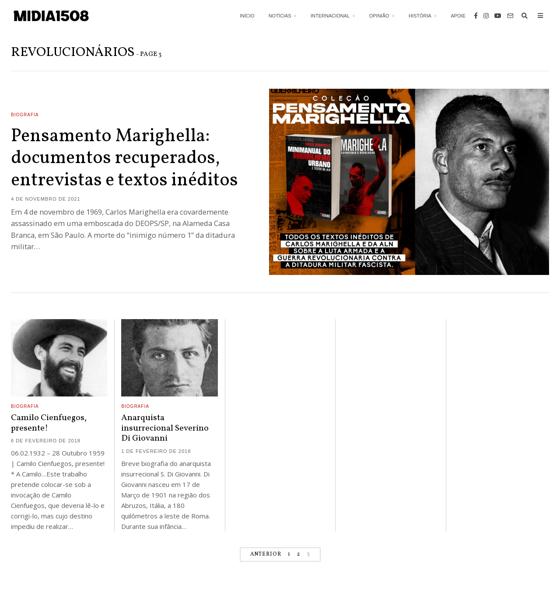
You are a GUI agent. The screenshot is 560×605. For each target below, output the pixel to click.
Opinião (379, 15)
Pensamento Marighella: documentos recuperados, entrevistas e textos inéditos (124, 159)
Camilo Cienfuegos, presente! (49, 423)
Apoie (458, 15)
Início (247, 15)
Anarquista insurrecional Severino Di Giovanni (165, 428)
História (420, 15)
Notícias (280, 15)
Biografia (24, 114)
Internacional (330, 15)
